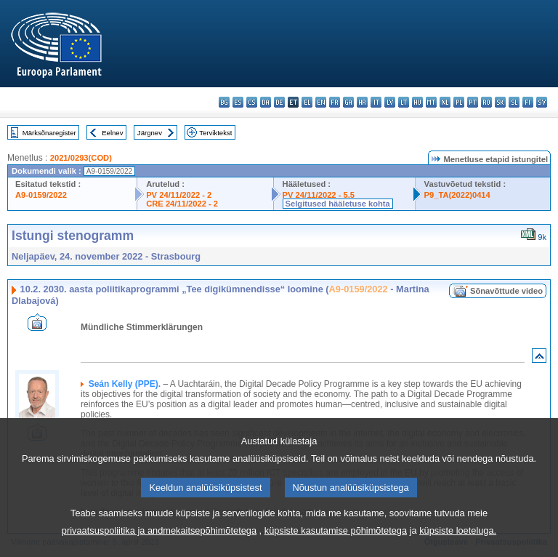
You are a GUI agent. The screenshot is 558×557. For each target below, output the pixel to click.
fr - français (334, 102)
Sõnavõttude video (506, 290)
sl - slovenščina (514, 102)
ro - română (486, 102)
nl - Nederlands (445, 102)
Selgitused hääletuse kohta (338, 203)
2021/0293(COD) (81, 157)
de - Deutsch (279, 102)
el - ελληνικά (307, 102)
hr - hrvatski (362, 102)
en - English (320, 102)
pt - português (472, 102)
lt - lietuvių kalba (403, 102)
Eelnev (112, 133)
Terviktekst (215, 133)
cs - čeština (251, 102)
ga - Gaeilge (348, 102)
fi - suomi (527, 102)
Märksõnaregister (49, 133)
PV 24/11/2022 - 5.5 (319, 195)
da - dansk (265, 102)
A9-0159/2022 (41, 195)
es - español (237, 102)
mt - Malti (431, 102)
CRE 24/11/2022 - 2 (182, 203)
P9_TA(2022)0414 (457, 195)
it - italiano (376, 102)
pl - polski (458, 102)
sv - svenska (541, 102)
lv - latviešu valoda (389, 102)
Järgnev (149, 133)
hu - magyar (417, 102)
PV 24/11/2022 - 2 (178, 195)
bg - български (224, 102)
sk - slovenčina (500, 102)
